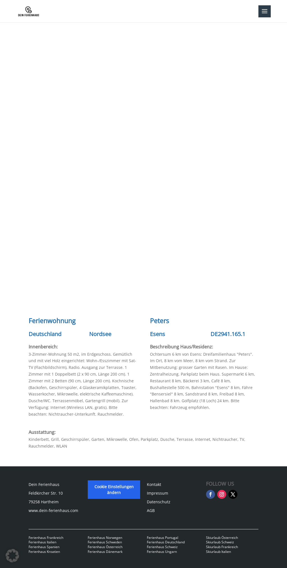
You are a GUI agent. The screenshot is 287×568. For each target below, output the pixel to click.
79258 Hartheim (44, 501)
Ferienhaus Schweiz (162, 546)
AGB (151, 510)
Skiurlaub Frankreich (222, 546)
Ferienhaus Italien (42, 542)
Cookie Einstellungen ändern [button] (114, 489)
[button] (12, 555)
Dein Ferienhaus (44, 484)
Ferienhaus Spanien (44, 546)
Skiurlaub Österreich (222, 537)
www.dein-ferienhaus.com (53, 510)
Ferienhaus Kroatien (44, 551)
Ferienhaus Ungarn (162, 551)
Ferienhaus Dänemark (105, 551)
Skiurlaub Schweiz (220, 542)
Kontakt (154, 484)
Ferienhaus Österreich (105, 546)
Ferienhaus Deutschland (166, 542)
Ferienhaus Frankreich (46, 537)
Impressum (157, 493)
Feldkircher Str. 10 (46, 493)
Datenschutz (158, 501)
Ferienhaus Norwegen (105, 537)
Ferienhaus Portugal (162, 537)
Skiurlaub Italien (218, 551)
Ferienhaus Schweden (105, 542)
